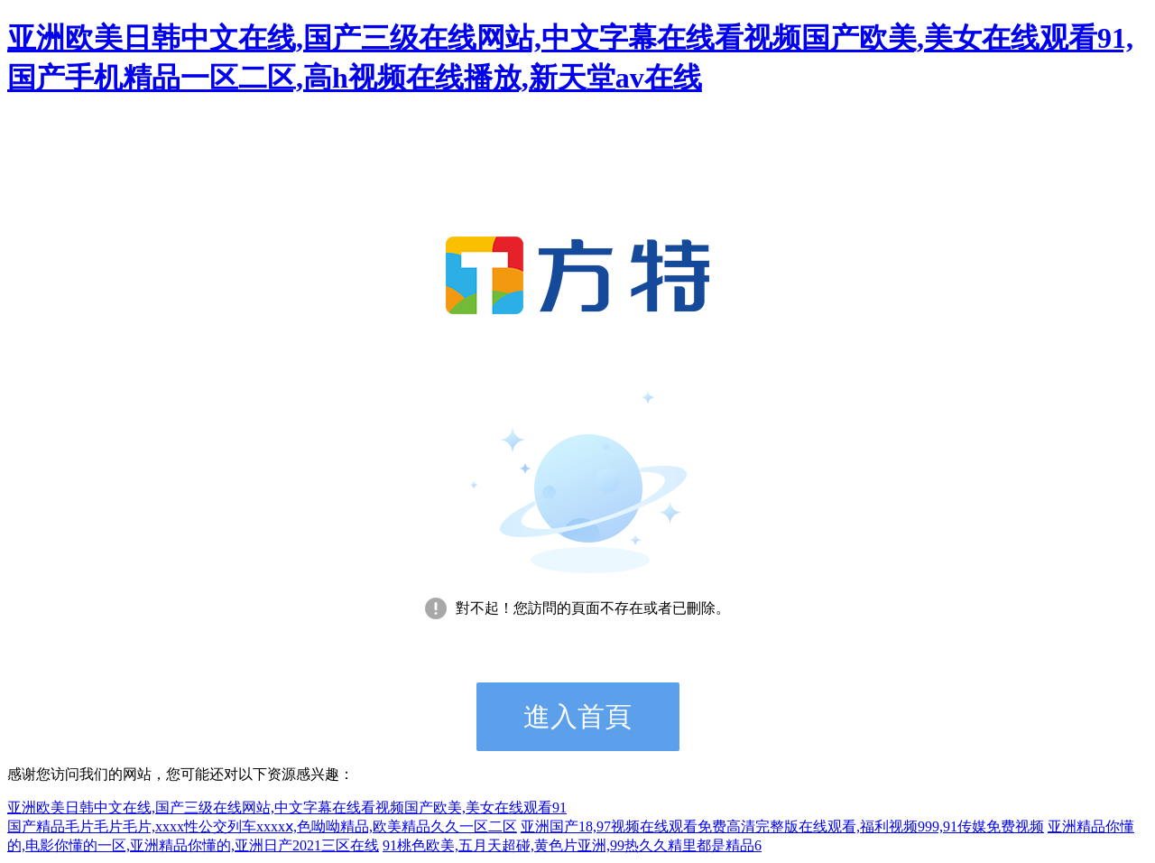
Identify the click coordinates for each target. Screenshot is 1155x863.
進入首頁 (577, 716)
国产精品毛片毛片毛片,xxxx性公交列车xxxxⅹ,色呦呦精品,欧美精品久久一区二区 (262, 826)
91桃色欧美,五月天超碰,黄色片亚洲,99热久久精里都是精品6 (572, 845)
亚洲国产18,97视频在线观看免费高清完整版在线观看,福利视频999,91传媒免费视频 (782, 826)
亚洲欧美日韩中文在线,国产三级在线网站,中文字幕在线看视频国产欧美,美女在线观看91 (287, 807)
